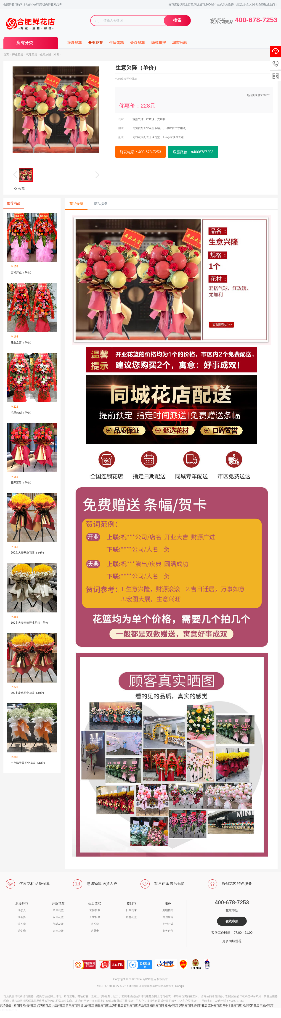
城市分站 (179, 43)
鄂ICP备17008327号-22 (111, 986)
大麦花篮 (58, 930)
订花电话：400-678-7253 (140, 152)
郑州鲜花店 (29, 1005)
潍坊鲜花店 (87, 1005)
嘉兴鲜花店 (215, 1005)
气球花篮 (31, 54)
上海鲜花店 (116, 1005)
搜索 (177, 20)
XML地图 (132, 986)
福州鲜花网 (157, 1005)
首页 (6, 54)
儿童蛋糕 (94, 917)
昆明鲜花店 (44, 1005)
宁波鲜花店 (266, 1005)
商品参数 (101, 204)
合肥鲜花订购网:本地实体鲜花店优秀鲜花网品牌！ (33, 4)
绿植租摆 (158, 43)
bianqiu (179, 986)
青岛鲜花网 (73, 1005)
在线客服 (231, 921)
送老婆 (22, 917)
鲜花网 (18, 1005)
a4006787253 (8, 1010)
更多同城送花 (231, 941)
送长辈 (22, 924)
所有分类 (24, 42)
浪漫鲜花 (74, 43)
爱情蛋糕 (94, 910)
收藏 (19, 188)
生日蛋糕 (116, 43)
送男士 (95, 930)
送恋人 (22, 910)
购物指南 (167, 910)
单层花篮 (58, 910)
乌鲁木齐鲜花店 (232, 1005)
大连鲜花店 (58, 1005)
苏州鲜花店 (131, 1005)
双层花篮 (58, 917)
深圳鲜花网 (186, 1005)
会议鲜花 (137, 43)
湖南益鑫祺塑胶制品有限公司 (156, 986)
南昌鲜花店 (102, 1005)
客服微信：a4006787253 (193, 152)
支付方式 (167, 924)
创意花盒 (131, 917)
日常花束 (131, 910)
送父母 (22, 930)
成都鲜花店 (200, 1005)
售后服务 (167, 917)
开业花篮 (95, 43)
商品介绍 (76, 204)
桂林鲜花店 (171, 1005)
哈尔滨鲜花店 (251, 1005)
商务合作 (167, 930)
